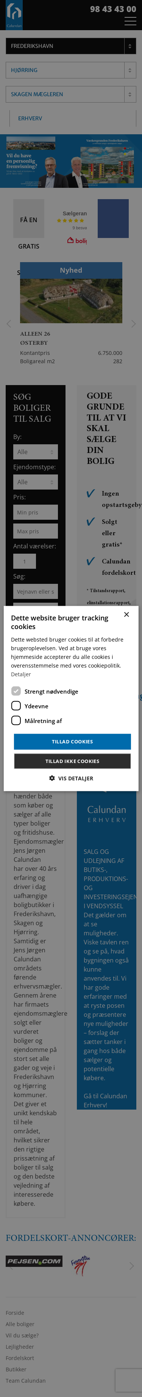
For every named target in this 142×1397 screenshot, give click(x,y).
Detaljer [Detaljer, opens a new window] (21, 674)
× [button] (126, 615)
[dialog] (71, 698)
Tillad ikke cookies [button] (72, 760)
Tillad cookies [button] (72, 741)
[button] (71, 777)
